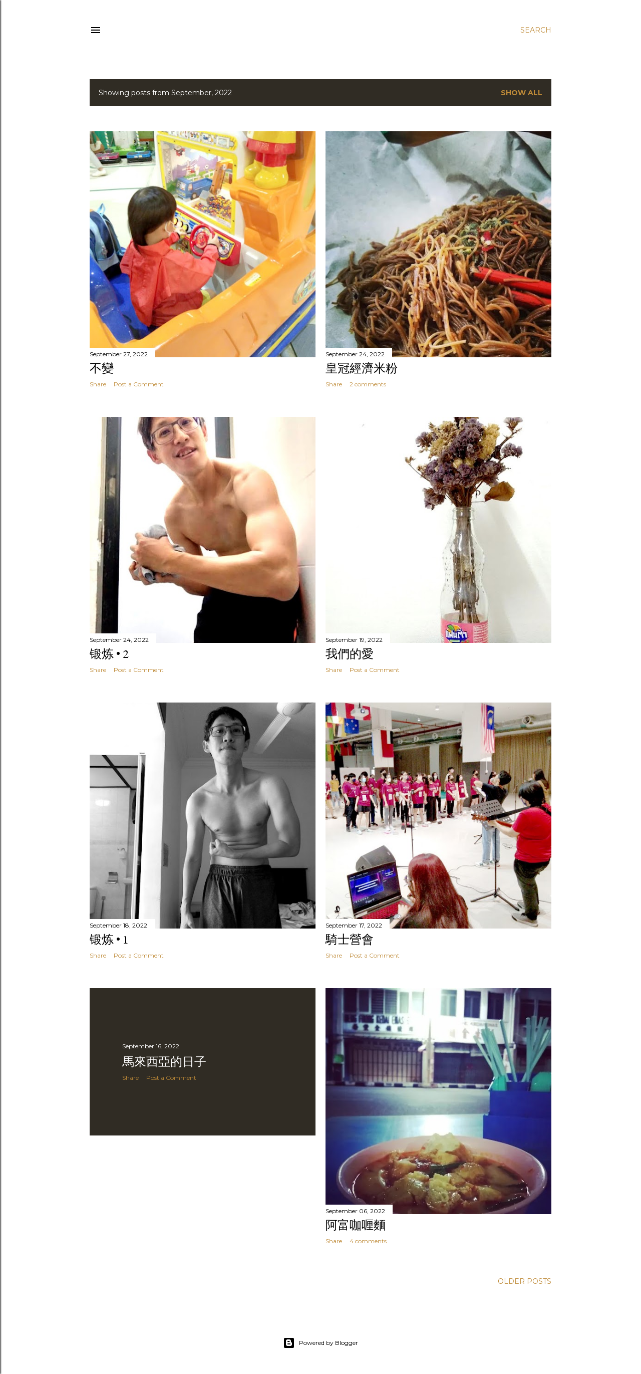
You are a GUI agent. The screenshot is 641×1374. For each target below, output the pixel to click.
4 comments (368, 1241)
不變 (102, 368)
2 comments (368, 384)
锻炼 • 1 (109, 939)
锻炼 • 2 (109, 653)
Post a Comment (139, 384)
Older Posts (524, 1281)
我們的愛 (350, 653)
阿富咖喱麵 (356, 1225)
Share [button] (98, 384)
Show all (521, 92)
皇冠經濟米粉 (362, 368)
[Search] (535, 30)
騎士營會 (350, 939)
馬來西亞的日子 (164, 1061)
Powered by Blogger (320, 1343)
